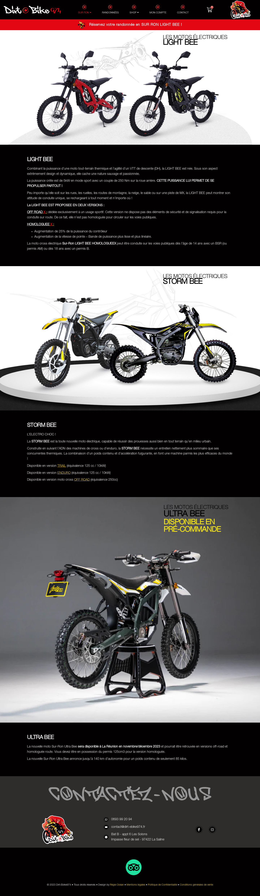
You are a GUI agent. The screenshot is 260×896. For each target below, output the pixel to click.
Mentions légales (136, 885)
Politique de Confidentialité (162, 885)
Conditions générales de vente (196, 885)
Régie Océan (117, 885)
